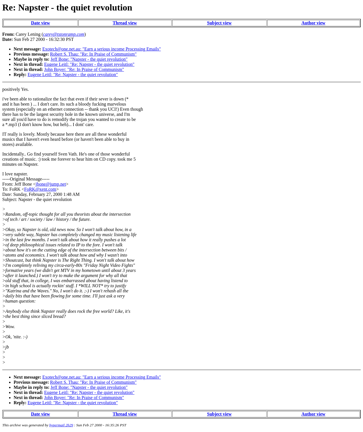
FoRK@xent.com (40, 189)
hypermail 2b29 (61, 425)
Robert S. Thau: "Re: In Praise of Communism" (93, 54)
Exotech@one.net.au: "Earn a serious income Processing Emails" (101, 49)
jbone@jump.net (51, 184)
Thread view (125, 22)
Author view (313, 22)
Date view (40, 22)
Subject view (219, 22)
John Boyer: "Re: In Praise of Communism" (84, 69)
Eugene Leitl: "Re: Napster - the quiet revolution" (89, 64)
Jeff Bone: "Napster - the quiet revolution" (88, 59)
